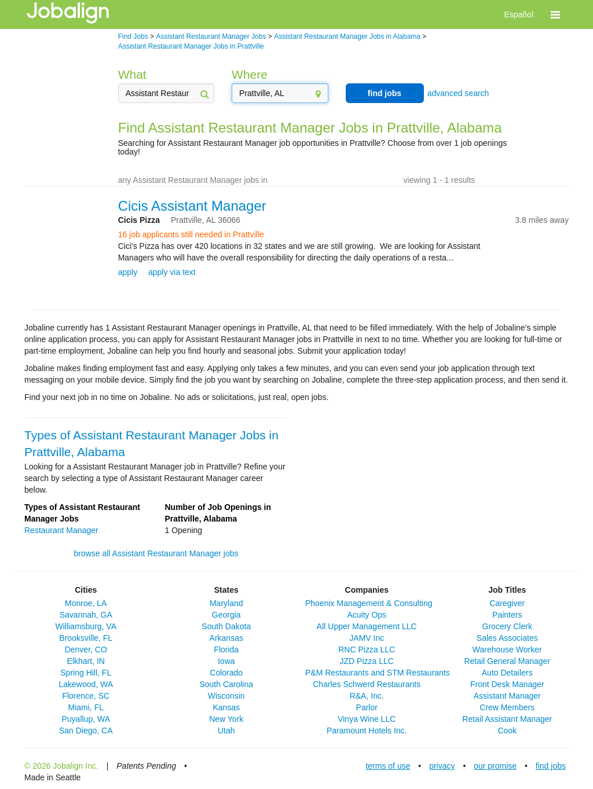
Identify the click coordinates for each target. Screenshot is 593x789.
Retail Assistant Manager (507, 719)
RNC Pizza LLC (366, 649)
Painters (507, 614)
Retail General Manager (507, 661)
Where (250, 74)
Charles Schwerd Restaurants (366, 684)
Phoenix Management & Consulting (368, 603)
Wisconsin (226, 695)
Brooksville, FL (85, 638)
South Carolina (226, 684)
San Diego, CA (86, 730)
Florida (226, 649)
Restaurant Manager (61, 530)
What (132, 74)
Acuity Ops (366, 614)
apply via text (172, 272)
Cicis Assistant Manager (192, 206)
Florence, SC (85, 695)
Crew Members (507, 707)
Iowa (226, 661)
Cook (507, 730)
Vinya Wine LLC (367, 719)
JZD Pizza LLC (367, 661)
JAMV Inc (366, 638)
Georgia (226, 614)
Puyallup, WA (85, 719)
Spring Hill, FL (85, 672)
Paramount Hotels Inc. (367, 730)
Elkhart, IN (86, 661)
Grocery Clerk (507, 626)
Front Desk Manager (507, 684)
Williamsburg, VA (85, 626)
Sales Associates (507, 638)
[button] (555, 14)
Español (518, 14)
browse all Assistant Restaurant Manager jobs (156, 553)
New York (226, 719)
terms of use (387, 765)
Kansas (226, 707)
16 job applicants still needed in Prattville (191, 234)
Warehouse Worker (507, 649)
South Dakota (226, 626)
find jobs (384, 93)
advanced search (458, 93)
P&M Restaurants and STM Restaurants (377, 672)
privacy (442, 765)
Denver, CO (86, 649)
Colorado (226, 672)
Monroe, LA (86, 603)
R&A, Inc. (367, 695)
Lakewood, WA (85, 684)
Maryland (226, 603)
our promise (495, 765)
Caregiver (507, 603)
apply (127, 272)
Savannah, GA (86, 614)
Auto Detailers (507, 672)
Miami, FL (86, 707)
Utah (226, 730)
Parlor (367, 707)
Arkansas (226, 638)
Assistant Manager (507, 695)
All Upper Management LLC (367, 626)
